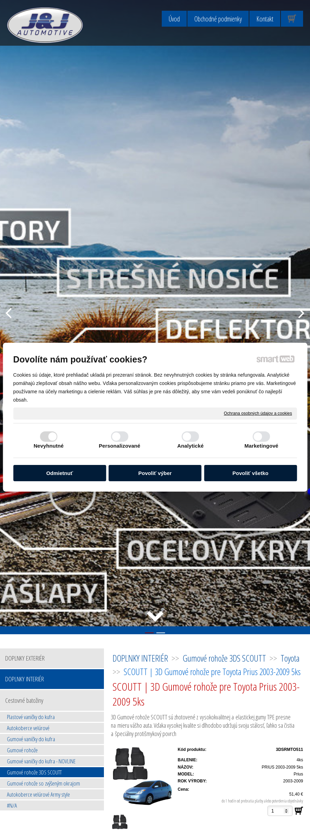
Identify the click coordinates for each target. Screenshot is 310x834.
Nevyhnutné (49, 446)
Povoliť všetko (250, 473)
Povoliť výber (154, 473)
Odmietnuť (59, 473)
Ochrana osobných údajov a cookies (258, 413)
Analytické (190, 446)
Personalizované (119, 446)
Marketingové (261, 446)
